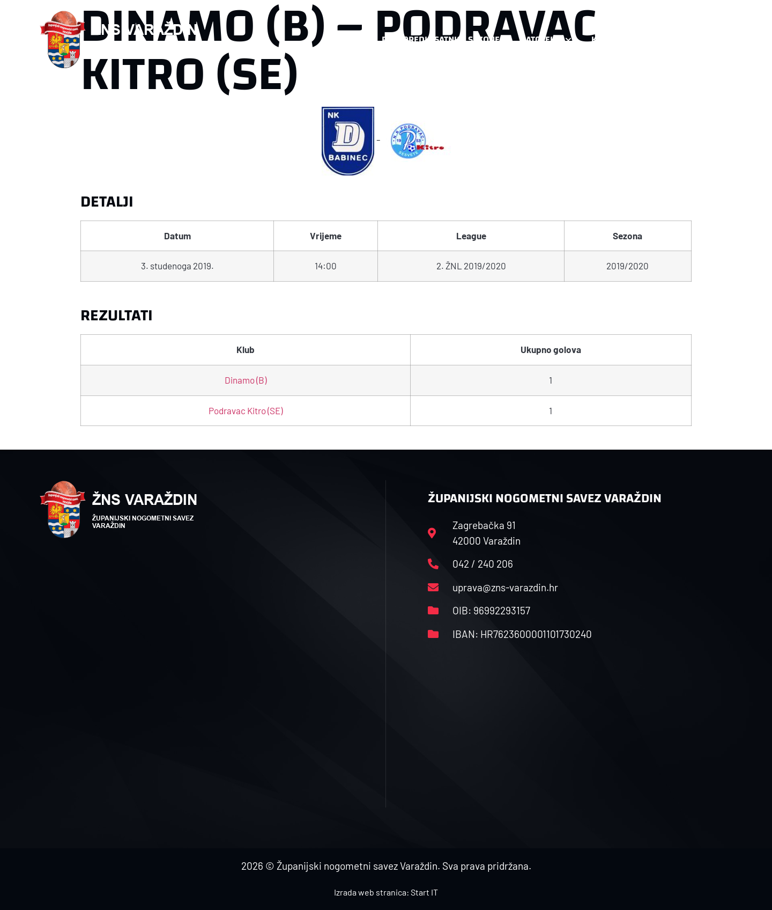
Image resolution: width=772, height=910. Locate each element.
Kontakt (614, 39)
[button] (710, 39)
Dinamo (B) (245, 380)
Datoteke (545, 39)
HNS (353, 39)
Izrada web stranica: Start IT (386, 892)
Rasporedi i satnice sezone (441, 39)
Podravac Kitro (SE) (246, 410)
